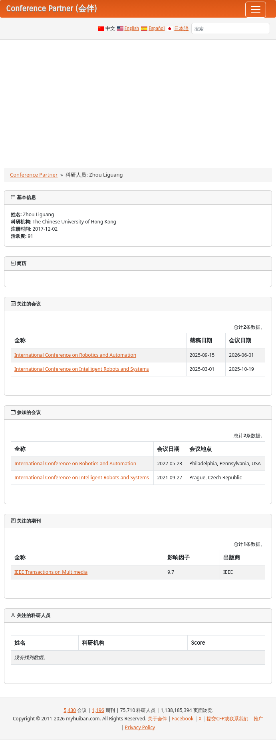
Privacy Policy (140, 727)
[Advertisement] (138, 100)
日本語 (181, 28)
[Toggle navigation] (255, 10)
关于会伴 (157, 718)
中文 (110, 28)
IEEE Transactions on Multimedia (50, 572)
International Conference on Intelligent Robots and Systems (81, 369)
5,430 (70, 710)
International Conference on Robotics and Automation (75, 355)
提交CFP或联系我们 (227, 718)
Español (157, 28)
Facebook (183, 718)
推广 (258, 718)
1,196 (98, 710)
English (132, 28)
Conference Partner (34, 174)
